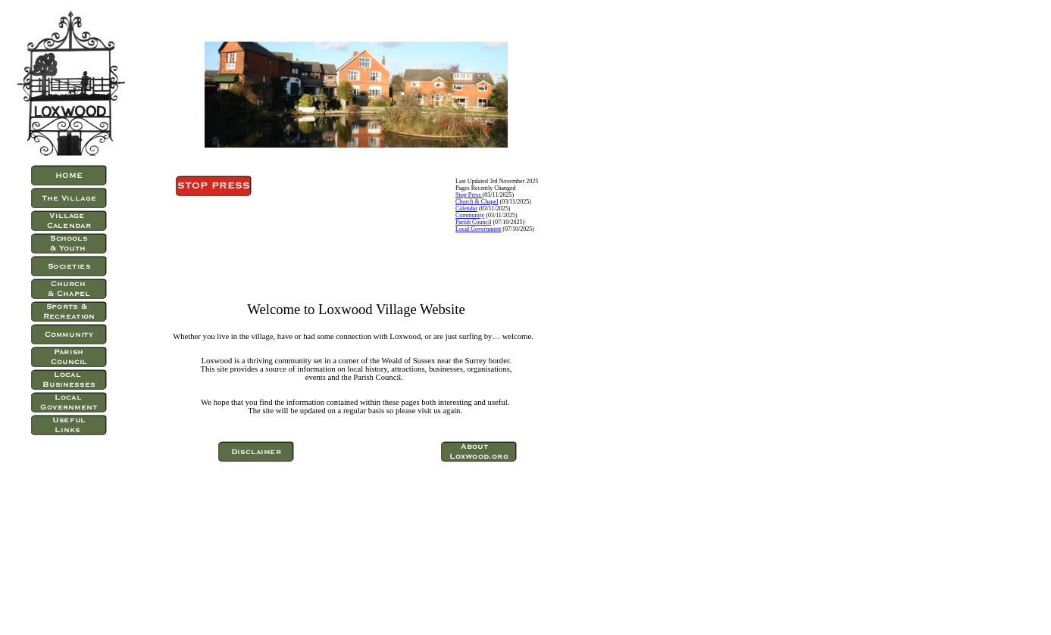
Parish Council (473, 222)
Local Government (478, 229)
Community (469, 215)
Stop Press (469, 194)
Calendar (466, 208)
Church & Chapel (476, 201)
